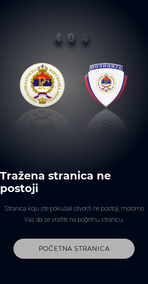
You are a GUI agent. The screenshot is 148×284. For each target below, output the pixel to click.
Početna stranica (74, 248)
